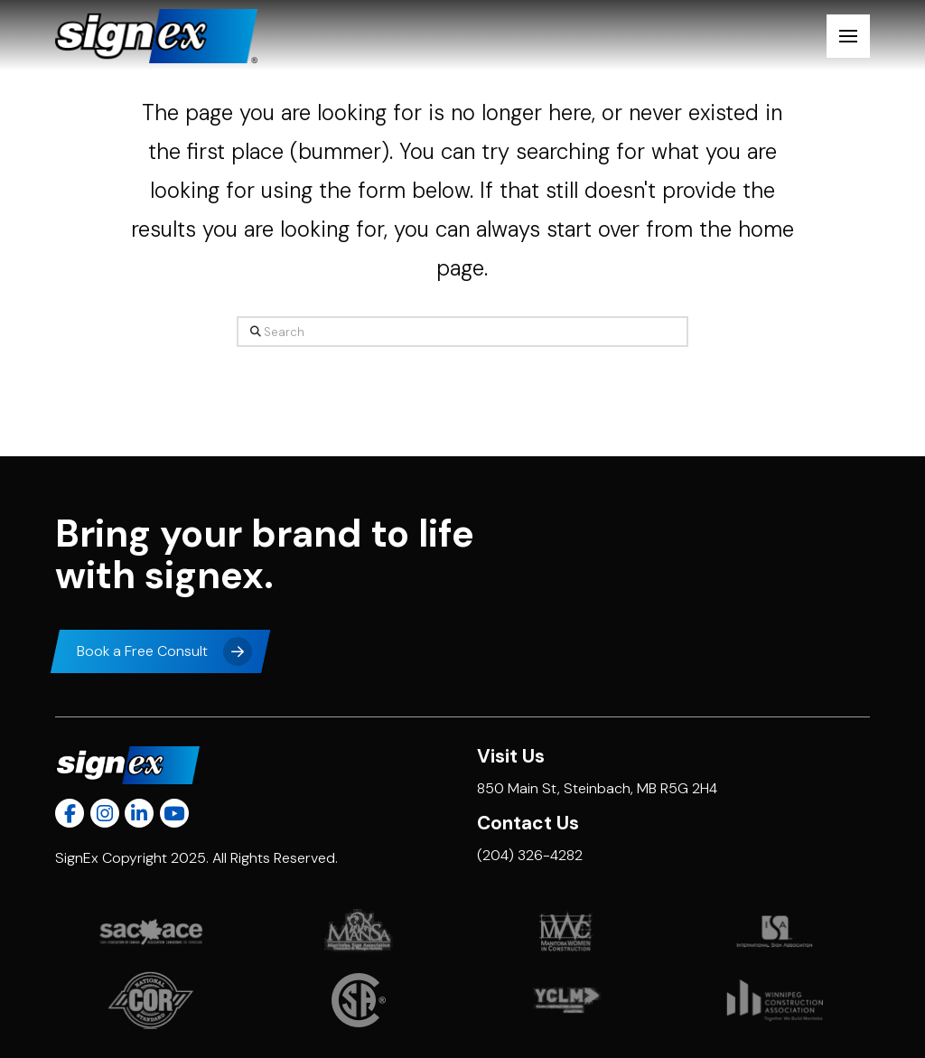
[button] (848, 36)
